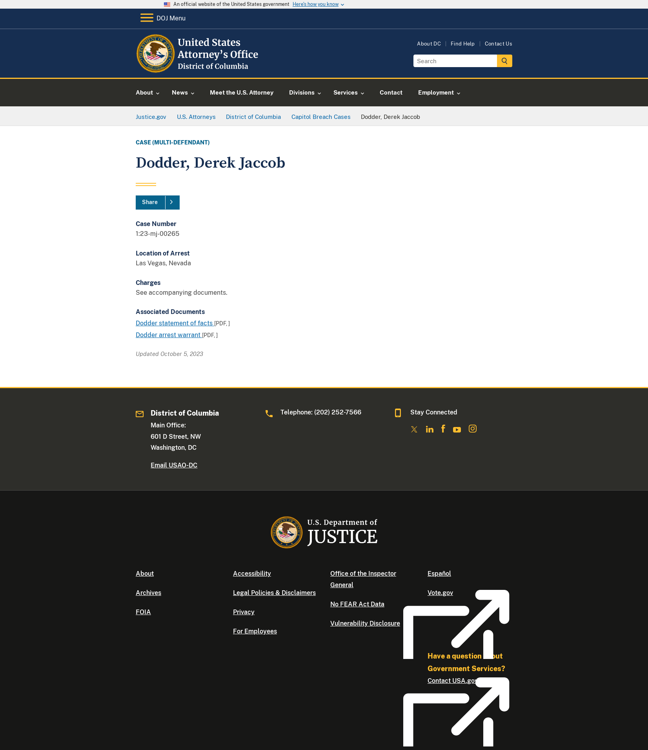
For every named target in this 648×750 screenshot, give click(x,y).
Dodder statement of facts (175, 323)
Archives (148, 593)
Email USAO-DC (174, 465)
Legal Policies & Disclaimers (274, 593)
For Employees (255, 631)
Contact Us (498, 44)
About (145, 573)
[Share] (158, 202)
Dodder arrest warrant (169, 335)
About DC (429, 44)
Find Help (463, 44)
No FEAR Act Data (357, 604)
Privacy (244, 612)
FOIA (143, 612)
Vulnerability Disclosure (365, 623)
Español (439, 573)
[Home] (198, 68)
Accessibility (252, 573)
